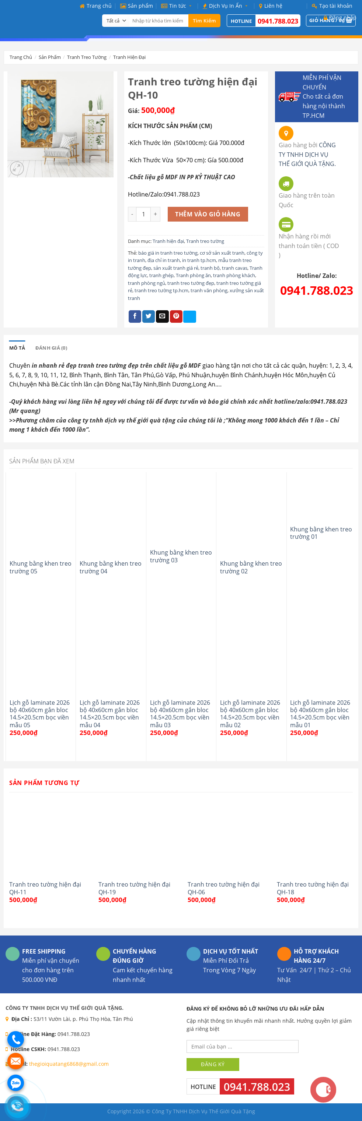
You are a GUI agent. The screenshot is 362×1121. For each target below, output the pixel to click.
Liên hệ (270, 5)
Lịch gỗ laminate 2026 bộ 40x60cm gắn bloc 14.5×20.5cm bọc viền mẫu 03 (180, 714)
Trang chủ (96, 5)
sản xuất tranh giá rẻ (175, 268)
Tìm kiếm (204, 20)
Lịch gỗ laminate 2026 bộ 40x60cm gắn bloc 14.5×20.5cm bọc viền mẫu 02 (250, 714)
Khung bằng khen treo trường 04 (111, 567)
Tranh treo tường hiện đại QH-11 (45, 888)
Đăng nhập (340, 17)
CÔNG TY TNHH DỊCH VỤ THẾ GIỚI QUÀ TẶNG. (307, 154)
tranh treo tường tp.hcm (161, 290)
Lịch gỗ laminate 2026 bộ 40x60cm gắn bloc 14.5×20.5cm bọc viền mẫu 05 (40, 714)
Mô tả (17, 347)
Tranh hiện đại (129, 57)
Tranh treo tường (87, 57)
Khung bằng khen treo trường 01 (321, 533)
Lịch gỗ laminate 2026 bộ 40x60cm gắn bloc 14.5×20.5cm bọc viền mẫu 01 (320, 714)
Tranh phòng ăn (193, 275)
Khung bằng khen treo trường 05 (41, 567)
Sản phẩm (136, 5)
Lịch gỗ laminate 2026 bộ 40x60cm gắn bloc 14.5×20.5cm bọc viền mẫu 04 (110, 714)
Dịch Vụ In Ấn (227, 5)
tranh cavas (234, 268)
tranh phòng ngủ (146, 283)
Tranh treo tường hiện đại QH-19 (134, 888)
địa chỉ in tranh (163, 260)
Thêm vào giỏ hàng (207, 214)
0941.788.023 (278, 21)
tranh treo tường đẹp (190, 283)
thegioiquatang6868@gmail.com (69, 1063)
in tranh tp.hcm (199, 260)
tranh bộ (210, 268)
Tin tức (178, 5)
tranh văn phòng (209, 290)
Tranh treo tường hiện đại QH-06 (224, 888)
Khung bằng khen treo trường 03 (181, 556)
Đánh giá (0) (51, 347)
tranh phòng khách (234, 275)
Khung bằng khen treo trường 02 (251, 567)
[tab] (17, 347)
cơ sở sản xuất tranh (222, 253)
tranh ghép (161, 275)
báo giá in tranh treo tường (168, 253)
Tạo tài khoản (332, 5)
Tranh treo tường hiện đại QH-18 (313, 888)
